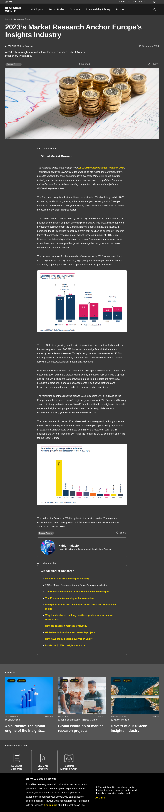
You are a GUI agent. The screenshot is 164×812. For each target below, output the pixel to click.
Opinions (75, 9)
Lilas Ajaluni (14, 719)
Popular (22, 681)
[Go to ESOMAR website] (8, 1)
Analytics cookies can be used (114, 793)
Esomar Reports (13, 64)
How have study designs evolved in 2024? (69, 639)
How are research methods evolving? (66, 626)
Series (64, 681)
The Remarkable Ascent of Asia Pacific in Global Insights (77, 591)
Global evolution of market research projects (70, 632)
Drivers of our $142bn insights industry (67, 578)
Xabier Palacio (69, 545)
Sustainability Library (98, 9)
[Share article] (153, 64)
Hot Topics (37, 9)
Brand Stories (56, 9)
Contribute (139, 2)
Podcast (120, 9)
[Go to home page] (13, 9)
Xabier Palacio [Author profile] (25, 46)
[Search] (154, 9)
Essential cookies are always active (116, 787)
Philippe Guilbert (89, 719)
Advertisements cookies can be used (117, 790)
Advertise (124, 2)
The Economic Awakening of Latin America (69, 598)
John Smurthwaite (70, 719)
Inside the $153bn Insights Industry (65, 645)
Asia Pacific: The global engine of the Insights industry (25, 728)
